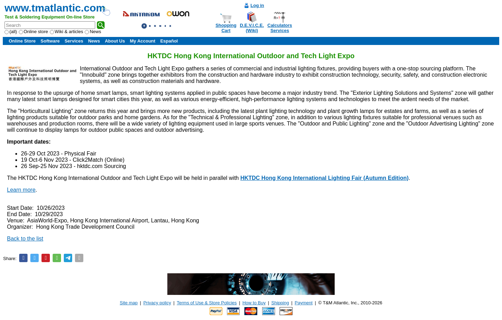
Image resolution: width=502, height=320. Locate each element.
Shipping (280, 302)
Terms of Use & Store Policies (207, 302)
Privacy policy (157, 302)
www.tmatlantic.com (55, 8)
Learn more (21, 190)
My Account (142, 41)
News (93, 31)
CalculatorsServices (279, 28)
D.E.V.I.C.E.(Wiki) (252, 28)
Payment (303, 302)
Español (169, 41)
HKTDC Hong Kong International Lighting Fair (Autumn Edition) (324, 178)
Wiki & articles (66, 31)
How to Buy (253, 302)
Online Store (22, 41)
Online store (33, 31)
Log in (257, 5)
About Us (115, 41)
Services (73, 41)
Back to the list (25, 239)
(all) (11, 31)
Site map (129, 302)
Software (50, 41)
